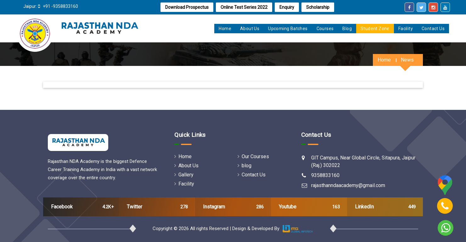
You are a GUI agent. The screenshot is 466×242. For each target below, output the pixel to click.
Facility (405, 28)
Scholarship (317, 7)
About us (249, 28)
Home (384, 60)
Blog (347, 28)
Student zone (375, 28)
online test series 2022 (244, 7)
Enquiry (286, 7)
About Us (186, 166)
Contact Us (433, 28)
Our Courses (253, 156)
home (225, 28)
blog (244, 166)
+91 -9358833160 (60, 6)
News (407, 60)
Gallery (184, 175)
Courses (325, 28)
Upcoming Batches (287, 28)
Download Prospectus (187, 7)
